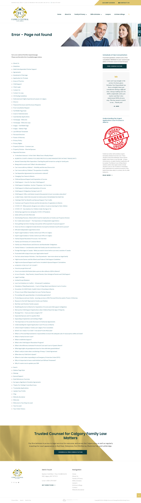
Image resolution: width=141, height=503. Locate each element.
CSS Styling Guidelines (20, 96)
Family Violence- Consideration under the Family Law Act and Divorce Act (37, 247)
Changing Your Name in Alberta (24, 176)
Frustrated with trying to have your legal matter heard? (31, 253)
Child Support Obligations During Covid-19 (28, 191)
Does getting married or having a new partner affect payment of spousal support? (40, 224)
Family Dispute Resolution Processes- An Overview (30, 238)
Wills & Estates (95, 14)
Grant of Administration (20, 114)
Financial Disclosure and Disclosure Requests (27, 105)
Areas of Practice (18, 81)
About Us (68, 14)
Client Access (109, 3)
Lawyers (108, 14)
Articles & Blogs (119, 14)
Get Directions (48, 485)
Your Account (17, 406)
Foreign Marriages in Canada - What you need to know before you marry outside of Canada (43, 250)
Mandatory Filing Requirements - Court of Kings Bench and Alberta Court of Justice (40, 286)
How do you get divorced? (23, 268)
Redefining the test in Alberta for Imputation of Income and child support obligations (41, 307)
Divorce (15, 102)
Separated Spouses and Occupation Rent (27, 316)
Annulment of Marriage (20, 75)
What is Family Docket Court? (24, 336)
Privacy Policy (17, 140)
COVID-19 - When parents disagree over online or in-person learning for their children (41, 206)
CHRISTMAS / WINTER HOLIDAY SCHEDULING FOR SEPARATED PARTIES (39, 197)
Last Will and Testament (20, 131)
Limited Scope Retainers (22, 280)
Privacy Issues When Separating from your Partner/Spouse (33, 292)
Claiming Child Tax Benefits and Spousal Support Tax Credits (33, 200)
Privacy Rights (17, 143)
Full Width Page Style (19, 111)
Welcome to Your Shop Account (23, 403)
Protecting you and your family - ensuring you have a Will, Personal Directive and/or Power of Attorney (46, 298)
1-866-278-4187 (56, 2)
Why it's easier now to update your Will (27, 363)
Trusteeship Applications (21, 388)
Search (128, 14)
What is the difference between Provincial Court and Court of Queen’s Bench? (38, 345)
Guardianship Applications (21, 116)
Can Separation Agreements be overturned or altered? (31, 173)
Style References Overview (21, 379)
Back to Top (28, 500)
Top (139, 495)
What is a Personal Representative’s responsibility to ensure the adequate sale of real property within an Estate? (49, 333)
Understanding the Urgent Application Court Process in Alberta (34, 324)
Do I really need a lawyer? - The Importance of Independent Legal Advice (37, 221)
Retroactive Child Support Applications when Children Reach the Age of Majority (39, 310)
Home (59, 14)
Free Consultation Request (21, 108)
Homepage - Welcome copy (21, 122)
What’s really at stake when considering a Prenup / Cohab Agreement (36, 351)
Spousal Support (18, 376)
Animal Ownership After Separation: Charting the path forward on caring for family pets (42, 161)
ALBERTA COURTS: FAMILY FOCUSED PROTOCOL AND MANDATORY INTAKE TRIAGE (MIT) (45, 158)
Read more (107, 175)
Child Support (17, 84)
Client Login (17, 87)
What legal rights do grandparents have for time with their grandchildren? (37, 348)
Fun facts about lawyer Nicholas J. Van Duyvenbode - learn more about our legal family (41, 256)
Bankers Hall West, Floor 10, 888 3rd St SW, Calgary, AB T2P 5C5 (31, 2)
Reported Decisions (19, 152)
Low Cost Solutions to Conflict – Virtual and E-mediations (32, 283)
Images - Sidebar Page (20, 128)
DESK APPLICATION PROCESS (25, 215)
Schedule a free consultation (70, 452)
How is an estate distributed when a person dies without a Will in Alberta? (37, 271)
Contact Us (123, 3)
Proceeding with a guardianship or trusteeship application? (33, 295)
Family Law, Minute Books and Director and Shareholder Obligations (36, 244)
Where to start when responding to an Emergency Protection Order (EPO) (37, 357)
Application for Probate (20, 78)
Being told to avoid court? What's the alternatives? (30, 164)
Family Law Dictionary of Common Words (28, 241)
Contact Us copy (18, 93)
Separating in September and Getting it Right (28, 319)
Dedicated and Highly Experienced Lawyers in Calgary (29, 99)
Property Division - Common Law (23, 146)
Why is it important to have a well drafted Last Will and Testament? (35, 360)
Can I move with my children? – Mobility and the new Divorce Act (35, 167)
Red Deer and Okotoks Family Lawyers (27, 304)
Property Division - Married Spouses (24, 149)
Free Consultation (114, 66)
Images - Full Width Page (21, 125)
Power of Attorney (19, 137)
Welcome (16, 400)
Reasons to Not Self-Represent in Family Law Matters (31, 301)
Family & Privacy (79, 14)
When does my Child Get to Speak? (25, 354)
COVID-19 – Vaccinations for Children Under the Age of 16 (33, 209)
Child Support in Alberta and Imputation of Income (30, 188)
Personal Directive (19, 134)
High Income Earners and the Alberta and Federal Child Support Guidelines (37, 259)
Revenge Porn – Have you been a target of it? (28, 313)
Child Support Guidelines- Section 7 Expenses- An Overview (33, 185)
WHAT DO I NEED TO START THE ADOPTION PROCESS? (33, 330)
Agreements (17, 72)
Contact (74, 487)
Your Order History (19, 409)
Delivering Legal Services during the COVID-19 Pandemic (32, 212)
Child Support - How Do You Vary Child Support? (30, 182)
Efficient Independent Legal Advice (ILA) (27, 229)
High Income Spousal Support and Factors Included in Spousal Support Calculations (40, 262)
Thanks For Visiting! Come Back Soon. (25, 385)
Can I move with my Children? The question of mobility (31, 170)
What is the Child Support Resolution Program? (29, 342)
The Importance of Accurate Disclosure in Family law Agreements (35, 322)
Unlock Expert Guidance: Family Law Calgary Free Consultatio (34, 327)
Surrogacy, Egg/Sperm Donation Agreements (27, 382)
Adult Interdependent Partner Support (25, 69)
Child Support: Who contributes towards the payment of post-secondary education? (40, 194)
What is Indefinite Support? (23, 339)
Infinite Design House (124, 500)
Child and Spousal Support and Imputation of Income (31, 179)
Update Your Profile (19, 391)
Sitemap (15, 373)
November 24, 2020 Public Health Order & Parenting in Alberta (34, 289)
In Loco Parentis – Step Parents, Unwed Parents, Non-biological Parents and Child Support (42, 274)
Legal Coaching (19, 277)
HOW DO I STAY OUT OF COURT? (26, 265)
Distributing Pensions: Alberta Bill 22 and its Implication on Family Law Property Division (42, 218)
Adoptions (16, 66)
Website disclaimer (19, 397)
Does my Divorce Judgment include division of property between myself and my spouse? (42, 227)
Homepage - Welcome (20, 119)
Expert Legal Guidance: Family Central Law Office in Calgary (33, 232)
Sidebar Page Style (19, 370)
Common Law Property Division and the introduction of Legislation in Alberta (38, 203)
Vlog (14, 394)
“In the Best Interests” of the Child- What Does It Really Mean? (34, 155)
